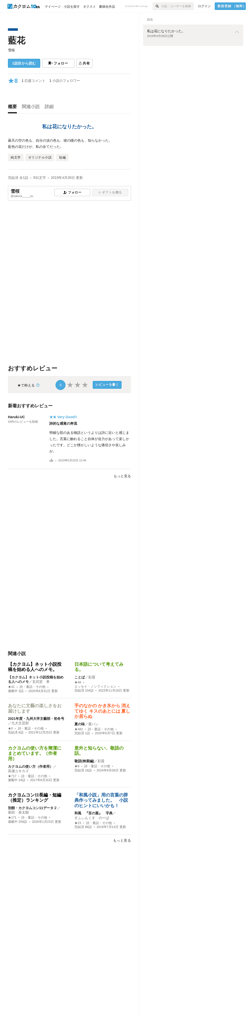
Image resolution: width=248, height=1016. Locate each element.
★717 (12, 776)
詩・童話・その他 (32, 687)
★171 (12, 817)
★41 (11, 687)
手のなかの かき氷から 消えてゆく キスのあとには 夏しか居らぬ (102, 711)
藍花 (16, 40)
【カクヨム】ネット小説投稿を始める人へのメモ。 (35, 667)
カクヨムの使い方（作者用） (30, 766)
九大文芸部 (20, 723)
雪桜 (11, 50)
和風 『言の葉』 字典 (93, 813)
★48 (77, 682)
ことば (79, 677)
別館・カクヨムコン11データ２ (32, 808)
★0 (10, 728)
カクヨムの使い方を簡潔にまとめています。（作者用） (35, 753)
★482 (78, 729)
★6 (76, 766)
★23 (77, 823)
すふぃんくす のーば (91, 818)
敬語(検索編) (84, 761)
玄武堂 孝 (41, 682)
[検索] (157, 6)
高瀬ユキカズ (18, 771)
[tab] (13, 107)
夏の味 (79, 724)
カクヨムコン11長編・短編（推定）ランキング (34, 798)
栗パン (93, 724)
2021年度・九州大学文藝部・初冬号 (36, 719)
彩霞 (91, 677)
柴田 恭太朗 (18, 812)
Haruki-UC (16, 417)
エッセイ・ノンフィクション (95, 686)
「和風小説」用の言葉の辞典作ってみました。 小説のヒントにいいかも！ (101, 800)
